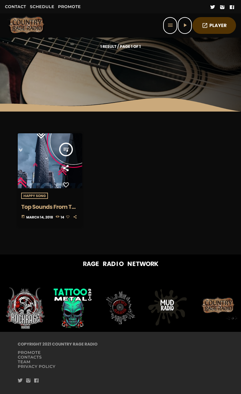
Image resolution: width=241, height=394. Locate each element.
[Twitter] (212, 7)
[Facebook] (231, 7)
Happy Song (34, 195)
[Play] (185, 25)
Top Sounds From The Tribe (49, 210)
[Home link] (27, 25)
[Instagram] (222, 7)
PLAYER (214, 25)
